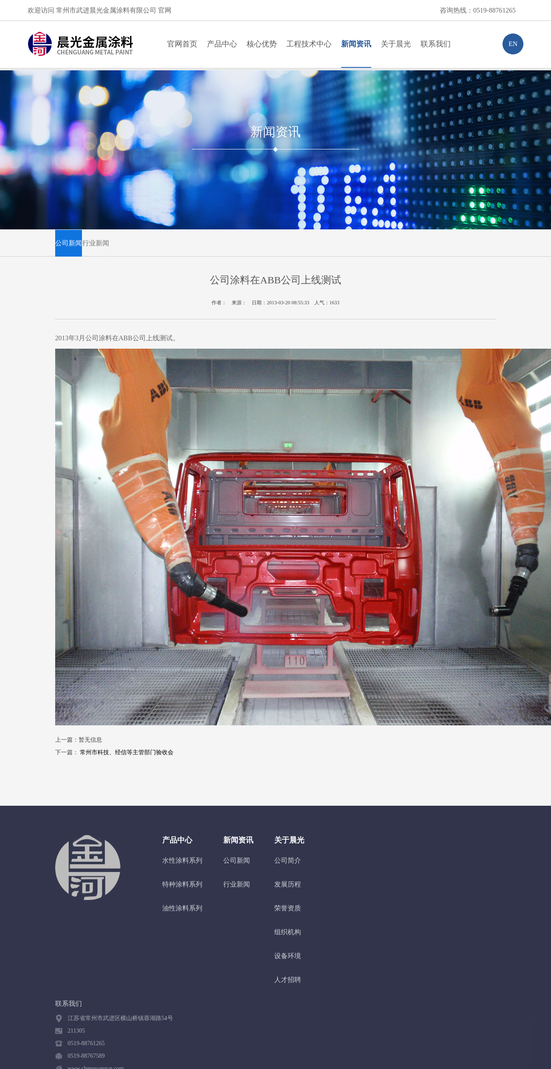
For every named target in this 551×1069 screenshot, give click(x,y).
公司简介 (287, 865)
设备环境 (287, 960)
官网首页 (182, 44)
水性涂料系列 (182, 865)
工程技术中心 (309, 44)
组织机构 (287, 936)
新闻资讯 (356, 44)
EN (512, 43)
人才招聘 (287, 984)
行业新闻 (95, 246)
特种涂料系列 (182, 888)
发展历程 (287, 888)
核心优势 (262, 44)
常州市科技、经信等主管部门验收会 (126, 752)
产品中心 (222, 44)
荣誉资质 (287, 912)
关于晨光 (396, 44)
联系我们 (436, 44)
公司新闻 (68, 246)
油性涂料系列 (182, 912)
